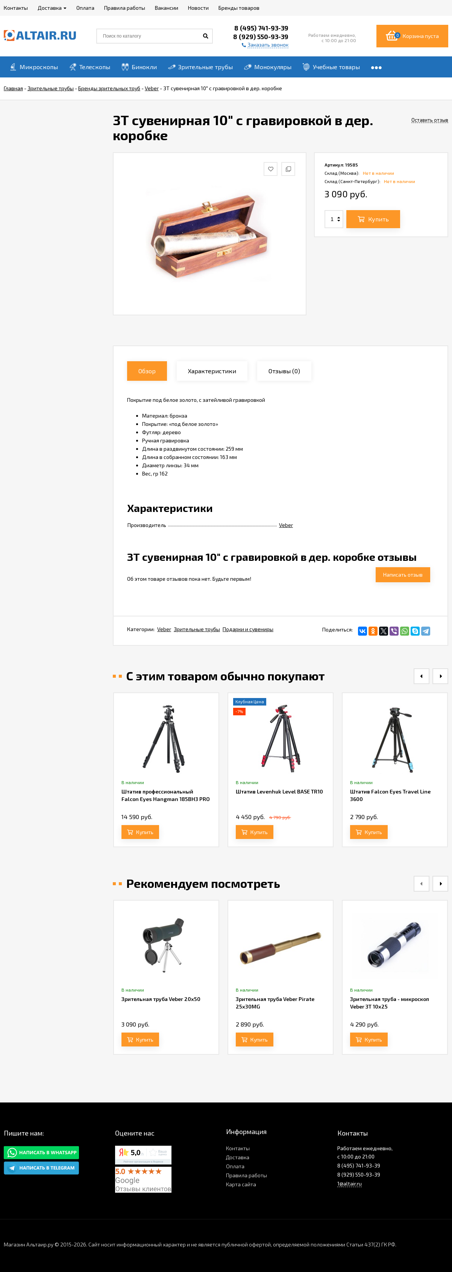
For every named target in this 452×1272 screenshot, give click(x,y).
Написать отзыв (403, 574)
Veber (286, 525)
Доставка (237, 1157)
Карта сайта (241, 1184)
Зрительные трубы (197, 629)
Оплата (235, 1166)
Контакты (238, 1148)
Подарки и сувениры (248, 629)
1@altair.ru (349, 1183)
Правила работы (246, 1175)
